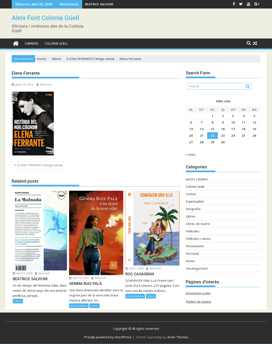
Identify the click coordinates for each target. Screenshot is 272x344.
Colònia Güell (56, 43)
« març (191, 154)
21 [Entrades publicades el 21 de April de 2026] (202, 135)
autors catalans (78, 305)
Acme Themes (177, 337)
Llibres (18, 301)
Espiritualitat (195, 201)
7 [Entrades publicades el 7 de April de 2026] (202, 122)
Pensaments (195, 246)
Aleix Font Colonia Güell (45, 17)
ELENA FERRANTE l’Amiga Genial (39, 165)
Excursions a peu (198, 293)
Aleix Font (44, 84)
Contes (191, 194)
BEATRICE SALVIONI (99, 4)
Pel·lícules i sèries (198, 238)
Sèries (190, 261)
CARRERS (31, 43)
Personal (192, 253)
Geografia (193, 209)
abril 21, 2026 (23, 273)
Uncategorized (196, 268)
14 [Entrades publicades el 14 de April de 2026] (202, 129)
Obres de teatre (198, 224)
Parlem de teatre (198, 301)
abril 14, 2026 (79, 278)
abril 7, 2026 (134, 268)
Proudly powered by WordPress (108, 337)
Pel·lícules (192, 231)
